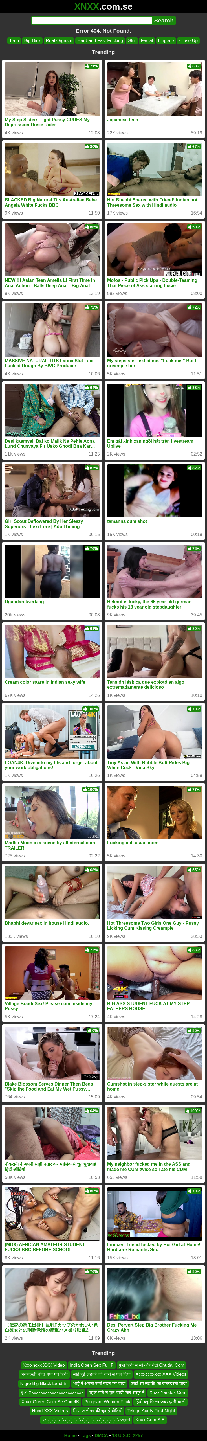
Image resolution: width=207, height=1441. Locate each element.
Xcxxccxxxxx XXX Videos (161, 1374)
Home (70, 1435)
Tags (86, 1435)
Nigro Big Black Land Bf (44, 1383)
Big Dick (32, 40)
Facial (147, 40)
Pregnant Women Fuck (107, 1401)
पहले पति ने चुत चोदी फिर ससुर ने (116, 1392)
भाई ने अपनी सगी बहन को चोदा (99, 1383)
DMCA (101, 1435)
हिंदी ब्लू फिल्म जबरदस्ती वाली (160, 1401)
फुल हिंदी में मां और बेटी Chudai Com (151, 1365)
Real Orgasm (59, 40)
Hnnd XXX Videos (50, 1410)
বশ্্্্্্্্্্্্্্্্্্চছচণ (86, 1419)
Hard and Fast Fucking (100, 40)
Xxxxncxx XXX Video (44, 1365)
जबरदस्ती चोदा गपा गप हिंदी (44, 1374)
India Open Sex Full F (92, 1365)
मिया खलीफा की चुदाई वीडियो (97, 1410)
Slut (132, 40)
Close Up (188, 40)
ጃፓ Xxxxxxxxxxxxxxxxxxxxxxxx (52, 1392)
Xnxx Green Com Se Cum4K (50, 1401)
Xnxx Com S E (150, 1419)
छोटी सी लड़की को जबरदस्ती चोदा (159, 1383)
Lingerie (166, 40)
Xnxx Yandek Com (167, 1392)
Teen (14, 40)
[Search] (91, 20)
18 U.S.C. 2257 (127, 1435)
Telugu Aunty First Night (151, 1410)
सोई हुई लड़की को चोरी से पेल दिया (102, 1374)
